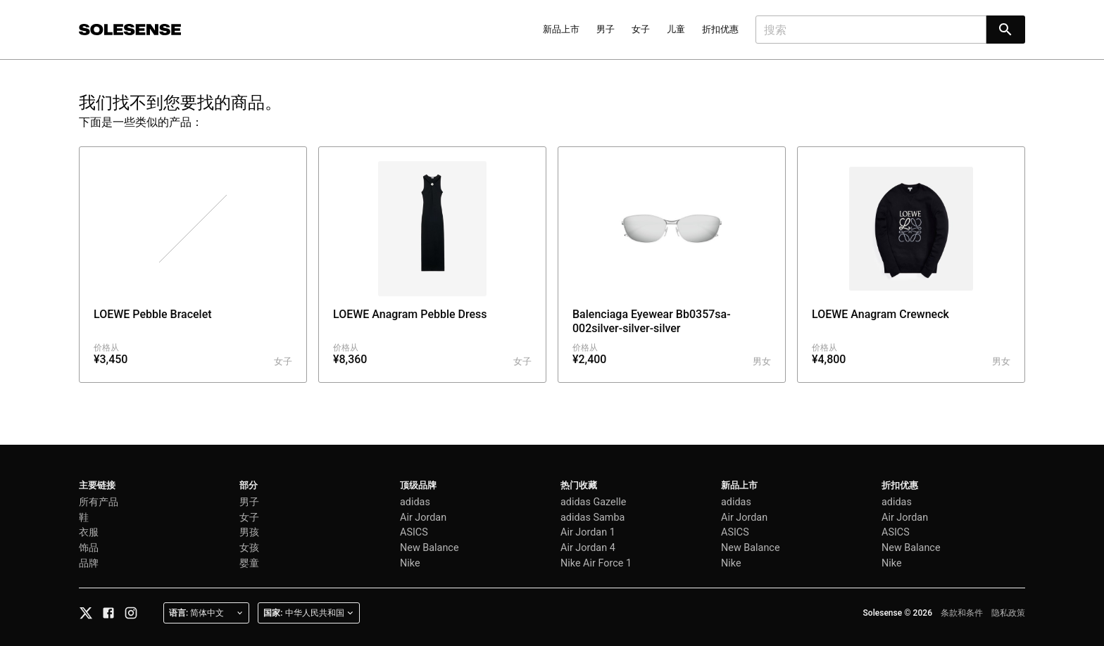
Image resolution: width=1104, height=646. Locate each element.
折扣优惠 (720, 29)
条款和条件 (962, 613)
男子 (605, 29)
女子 (641, 29)
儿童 (676, 29)
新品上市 (561, 29)
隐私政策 (1008, 613)
